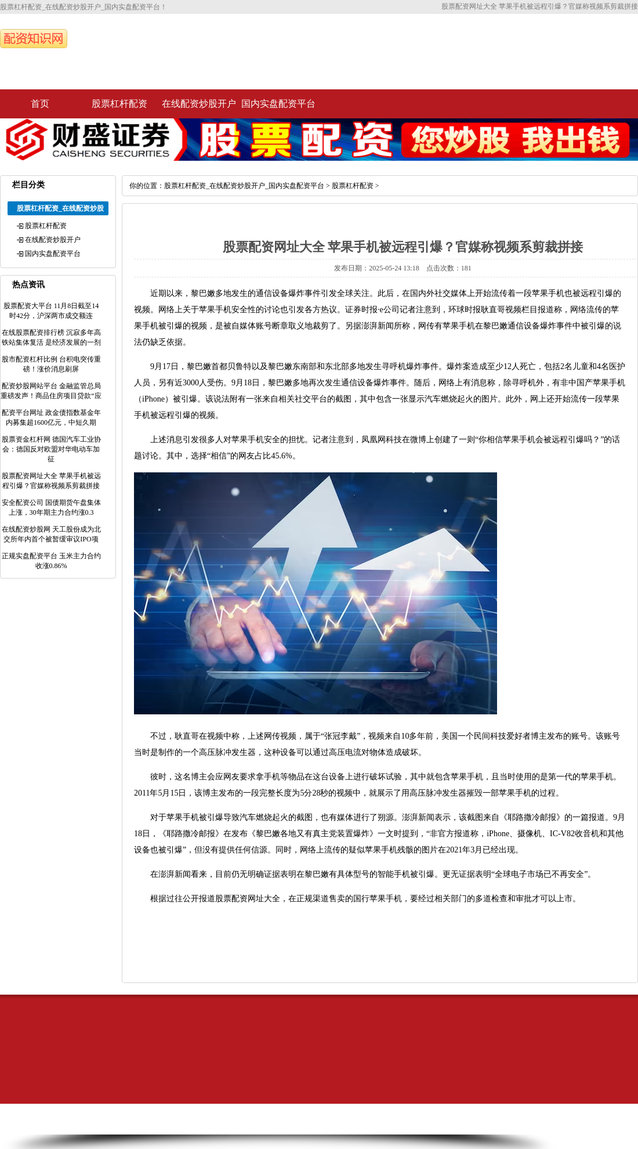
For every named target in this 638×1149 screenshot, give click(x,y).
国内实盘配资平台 (278, 104)
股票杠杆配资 (119, 104)
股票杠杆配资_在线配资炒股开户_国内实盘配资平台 (244, 186)
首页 (40, 104)
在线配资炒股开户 (199, 104)
